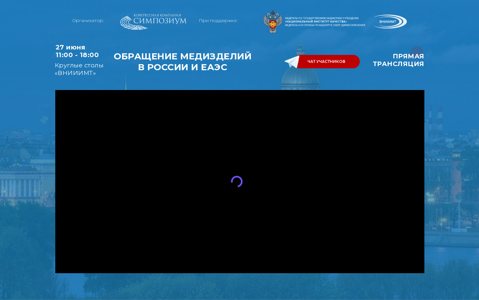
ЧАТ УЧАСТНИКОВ (326, 61)
